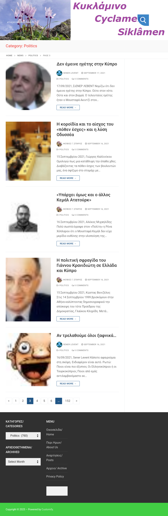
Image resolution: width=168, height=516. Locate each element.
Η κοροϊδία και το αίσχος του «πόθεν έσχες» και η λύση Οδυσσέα (85, 129)
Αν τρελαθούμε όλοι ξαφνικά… (86, 335)
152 (67, 401)
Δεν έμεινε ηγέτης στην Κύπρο (87, 64)
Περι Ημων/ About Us (54, 445)
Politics (33, 55)
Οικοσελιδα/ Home (54, 432)
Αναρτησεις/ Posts (54, 458)
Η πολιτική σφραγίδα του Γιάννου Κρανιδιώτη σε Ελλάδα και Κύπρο (87, 265)
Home (9, 55)
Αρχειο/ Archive (56, 468)
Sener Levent (67, 73)
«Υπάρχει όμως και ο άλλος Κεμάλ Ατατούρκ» (83, 197)
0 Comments (80, 79)
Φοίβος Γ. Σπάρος (69, 143)
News (20, 55)
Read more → (68, 107)
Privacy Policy (55, 476)
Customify (47, 509)
